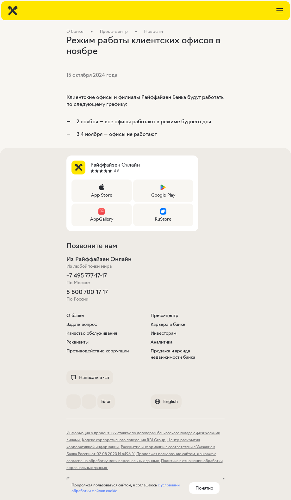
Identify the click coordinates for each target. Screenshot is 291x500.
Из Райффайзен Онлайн (99, 259)
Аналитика (161, 342)
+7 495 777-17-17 (86, 275)
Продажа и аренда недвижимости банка (173, 354)
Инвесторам (163, 333)
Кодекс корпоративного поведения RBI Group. (124, 439)
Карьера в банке (168, 324)
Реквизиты (77, 342)
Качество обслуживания (91, 333)
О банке (75, 315)
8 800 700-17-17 (87, 292)
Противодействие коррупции (97, 351)
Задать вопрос (81, 324)
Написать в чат (89, 377)
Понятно (204, 488)
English (166, 401)
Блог (106, 401)
